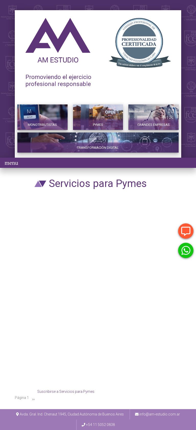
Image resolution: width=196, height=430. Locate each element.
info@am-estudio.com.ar (159, 414)
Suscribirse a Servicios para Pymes (65, 393)
